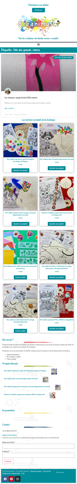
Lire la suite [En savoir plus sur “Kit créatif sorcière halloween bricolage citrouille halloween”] (20, 331)
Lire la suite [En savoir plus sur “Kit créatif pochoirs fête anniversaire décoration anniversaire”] (20, 277)
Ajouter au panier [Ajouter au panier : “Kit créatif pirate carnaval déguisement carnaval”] (57, 168)
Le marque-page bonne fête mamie (21, 97)
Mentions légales (36, 471)
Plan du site (47, 471)
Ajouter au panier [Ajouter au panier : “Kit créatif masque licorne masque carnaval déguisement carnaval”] (20, 224)
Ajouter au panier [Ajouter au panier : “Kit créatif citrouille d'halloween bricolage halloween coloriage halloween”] (57, 277)
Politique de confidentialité (11, 473)
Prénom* (5, 451)
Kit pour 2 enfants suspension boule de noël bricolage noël (24, 394)
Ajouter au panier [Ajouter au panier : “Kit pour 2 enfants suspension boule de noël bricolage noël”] (57, 224)
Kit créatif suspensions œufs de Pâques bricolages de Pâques (25, 371)
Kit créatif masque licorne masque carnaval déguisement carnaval (27, 386)
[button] (38, 44)
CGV (23, 473)
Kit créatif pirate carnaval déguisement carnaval (21, 379)
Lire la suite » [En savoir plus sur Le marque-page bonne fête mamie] (9, 108)
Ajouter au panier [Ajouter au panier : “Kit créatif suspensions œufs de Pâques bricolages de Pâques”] (20, 170)
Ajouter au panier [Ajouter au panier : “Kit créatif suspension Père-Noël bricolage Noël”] (57, 329)
